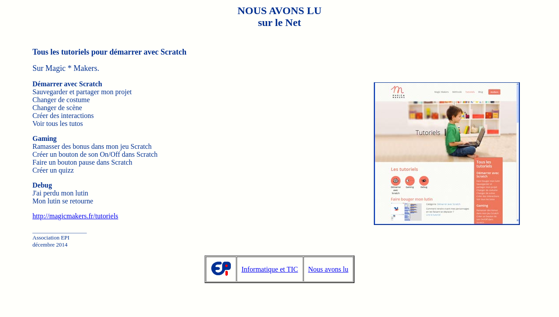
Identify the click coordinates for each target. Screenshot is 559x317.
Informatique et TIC (269, 269)
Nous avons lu (328, 269)
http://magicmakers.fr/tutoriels (75, 216)
